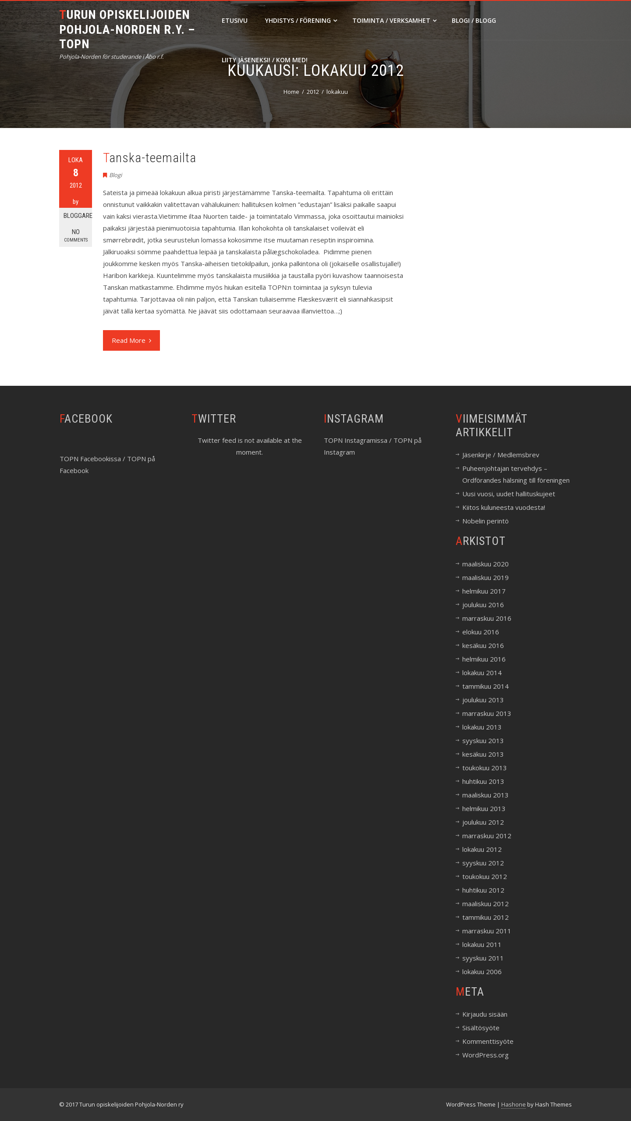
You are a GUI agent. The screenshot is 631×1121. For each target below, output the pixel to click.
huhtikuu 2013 (483, 781)
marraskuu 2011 (486, 930)
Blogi (115, 175)
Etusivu (235, 20)
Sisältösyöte (481, 1027)
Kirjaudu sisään (484, 1014)
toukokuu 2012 (484, 876)
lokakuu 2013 (482, 726)
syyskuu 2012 (483, 862)
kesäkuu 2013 (483, 754)
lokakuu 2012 (482, 849)
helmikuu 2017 (484, 591)
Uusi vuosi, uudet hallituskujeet (508, 493)
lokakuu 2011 (482, 944)
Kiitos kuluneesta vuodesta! (503, 507)
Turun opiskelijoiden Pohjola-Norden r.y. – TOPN (127, 29)
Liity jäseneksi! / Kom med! (265, 60)
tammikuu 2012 (485, 917)
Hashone (513, 1104)
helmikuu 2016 (484, 659)
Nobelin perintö (485, 520)
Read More (131, 340)
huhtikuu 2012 (483, 890)
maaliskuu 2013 (485, 794)
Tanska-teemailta (149, 157)
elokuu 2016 (480, 631)
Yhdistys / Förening (301, 20)
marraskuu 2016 (486, 618)
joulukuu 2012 (483, 822)
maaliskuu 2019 (485, 577)
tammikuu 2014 (485, 686)
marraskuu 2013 (486, 713)
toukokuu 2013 (484, 767)
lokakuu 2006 (482, 971)
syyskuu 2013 (483, 740)
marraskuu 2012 (486, 835)
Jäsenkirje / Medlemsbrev (500, 454)
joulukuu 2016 (483, 604)
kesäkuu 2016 (483, 645)
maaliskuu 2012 (485, 903)
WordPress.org (485, 1054)
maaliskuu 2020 (485, 563)
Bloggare (78, 216)
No (76, 235)
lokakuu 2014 (482, 672)
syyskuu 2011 (483, 958)
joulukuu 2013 (483, 699)
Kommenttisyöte (488, 1041)
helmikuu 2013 (484, 808)
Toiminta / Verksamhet (394, 20)
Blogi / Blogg (474, 20)
